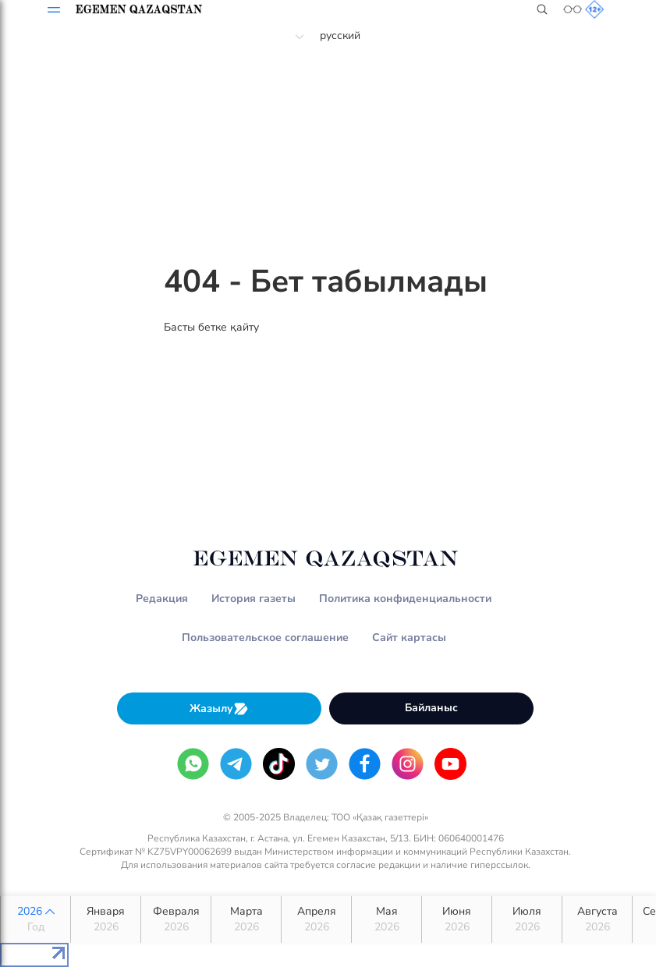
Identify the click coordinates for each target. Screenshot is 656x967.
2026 (35, 919)
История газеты (253, 598)
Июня (457, 919)
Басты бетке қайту (211, 327)
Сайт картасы (409, 637)
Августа (597, 919)
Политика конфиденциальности (405, 598)
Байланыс (431, 707)
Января (106, 919)
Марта (246, 919)
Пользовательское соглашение (265, 637)
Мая (386, 919)
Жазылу (219, 708)
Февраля (176, 919)
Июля (527, 919)
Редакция (162, 598)
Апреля (316, 919)
